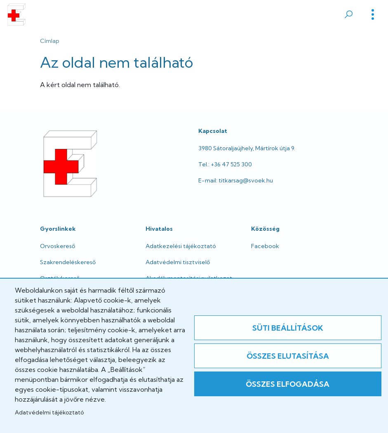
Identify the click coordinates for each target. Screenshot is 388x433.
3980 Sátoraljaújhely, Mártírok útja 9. (246, 148)
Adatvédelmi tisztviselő (178, 262)
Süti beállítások (287, 328)
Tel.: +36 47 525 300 (225, 164)
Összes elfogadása (287, 384)
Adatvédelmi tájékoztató (49, 412)
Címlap (49, 41)
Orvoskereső (57, 246)
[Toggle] (372, 14)
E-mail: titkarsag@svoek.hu (235, 180)
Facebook (265, 246)
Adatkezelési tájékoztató (181, 246)
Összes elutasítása (288, 356)
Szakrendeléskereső (68, 262)
